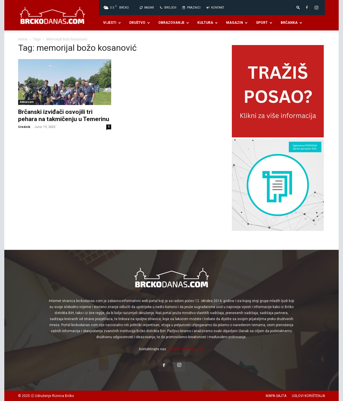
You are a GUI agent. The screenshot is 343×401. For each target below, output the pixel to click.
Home (23, 39)
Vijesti (112, 23)
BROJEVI (167, 7)
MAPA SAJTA (276, 396)
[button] (298, 7)
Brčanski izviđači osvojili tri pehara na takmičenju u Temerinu (63, 115)
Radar (146, 7)
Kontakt (215, 7)
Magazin (237, 23)
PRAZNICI (191, 7)
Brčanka (291, 23)
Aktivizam (27, 102)
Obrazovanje (173, 23)
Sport (264, 23)
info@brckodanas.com (186, 349)
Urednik (24, 127)
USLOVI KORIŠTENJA (308, 396)
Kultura (207, 23)
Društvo (139, 23)
